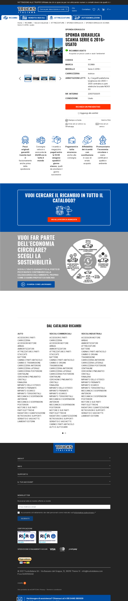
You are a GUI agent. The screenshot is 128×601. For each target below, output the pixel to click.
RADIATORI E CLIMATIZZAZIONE (31, 413)
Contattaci (86, 9)
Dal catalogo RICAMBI (64, 326)
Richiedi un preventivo (88, 107)
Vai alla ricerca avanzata (64, 219)
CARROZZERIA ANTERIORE (29, 365)
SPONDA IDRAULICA (75, 29)
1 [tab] (63, 433)
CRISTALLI (22, 379)
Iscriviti (25, 518)
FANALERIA (22, 382)
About (64, 458)
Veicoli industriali (91, 334)
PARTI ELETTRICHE (26, 410)
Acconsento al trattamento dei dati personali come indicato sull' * (58, 512)
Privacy (42, 589)
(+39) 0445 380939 (73, 598)
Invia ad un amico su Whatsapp (75, 125)
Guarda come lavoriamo (36, 284)
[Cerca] (53, 9)
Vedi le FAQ (106, 120)
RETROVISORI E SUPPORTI (29, 416)
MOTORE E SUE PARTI (27, 407)
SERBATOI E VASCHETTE (29, 418)
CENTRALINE (23, 374)
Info (64, 466)
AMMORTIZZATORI (26, 349)
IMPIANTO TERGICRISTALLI (29, 393)
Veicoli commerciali (60, 334)
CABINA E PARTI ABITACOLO (30, 360)
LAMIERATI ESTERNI (26, 421)
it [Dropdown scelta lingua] (108, 9)
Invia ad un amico (102, 125)
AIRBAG (21, 346)
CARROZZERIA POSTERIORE (30, 371)
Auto (20, 334)
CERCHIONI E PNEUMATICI (29, 377)
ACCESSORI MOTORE (27, 343)
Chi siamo (74, 9)
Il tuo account (64, 482)
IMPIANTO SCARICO (26, 391)
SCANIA (91, 64)
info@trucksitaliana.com (92, 571)
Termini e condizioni (54, 589)
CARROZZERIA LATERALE (28, 368)
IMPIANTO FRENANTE (27, 388)
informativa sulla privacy (84, 512)
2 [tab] (65, 433)
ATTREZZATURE (88, 346)
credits (22, 583)
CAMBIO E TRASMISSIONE (29, 363)
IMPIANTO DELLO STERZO (29, 385)
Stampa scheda (73, 120)
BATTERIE (22, 357)
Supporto (64, 474)
